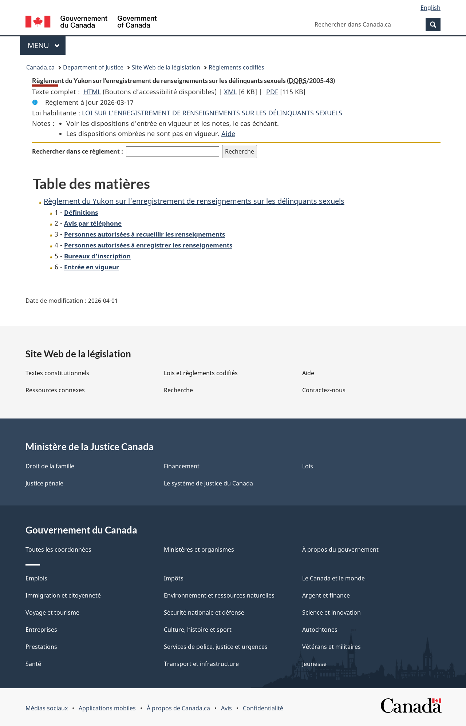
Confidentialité (263, 708)
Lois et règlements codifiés (201, 373)
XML (230, 91)
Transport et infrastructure (201, 664)
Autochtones (319, 630)
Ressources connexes (55, 390)
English (430, 8)
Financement (182, 466)
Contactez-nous (323, 390)
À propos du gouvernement (340, 550)
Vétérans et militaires (331, 647)
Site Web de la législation (166, 67)
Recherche (178, 390)
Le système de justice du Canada (208, 483)
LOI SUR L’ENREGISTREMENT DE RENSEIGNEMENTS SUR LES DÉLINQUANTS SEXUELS (212, 112)
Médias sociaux (46, 708)
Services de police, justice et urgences (216, 647)
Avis (226, 708)
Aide (228, 133)
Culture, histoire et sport (198, 630)
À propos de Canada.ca (178, 708)
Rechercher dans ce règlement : (77, 151)
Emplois (36, 578)
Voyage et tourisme (52, 612)
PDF (272, 91)
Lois (307, 466)
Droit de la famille (49, 466)
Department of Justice (93, 67)
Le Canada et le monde (333, 578)
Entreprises (41, 630)
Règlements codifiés (236, 67)
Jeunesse (314, 664)
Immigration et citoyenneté (63, 595)
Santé (33, 664)
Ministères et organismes (199, 550)
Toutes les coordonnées (58, 550)
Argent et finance (326, 595)
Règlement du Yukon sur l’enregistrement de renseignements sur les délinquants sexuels (194, 201)
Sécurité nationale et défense (204, 612)
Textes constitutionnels (57, 373)
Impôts (173, 578)
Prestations (41, 647)
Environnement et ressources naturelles (219, 595)
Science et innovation (331, 612)
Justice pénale (44, 483)
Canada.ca (40, 67)
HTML (92, 91)
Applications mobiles (107, 708)
